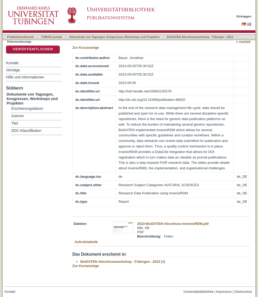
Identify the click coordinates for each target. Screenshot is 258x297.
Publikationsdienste (20, 36)
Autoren (17, 116)
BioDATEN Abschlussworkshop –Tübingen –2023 (200, 36)
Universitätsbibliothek (198, 292)
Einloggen (244, 16)
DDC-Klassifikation (26, 131)
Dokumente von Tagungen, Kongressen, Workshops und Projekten (115, 36)
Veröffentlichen (33, 49)
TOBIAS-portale (51, 36)
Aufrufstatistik (86, 242)
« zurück (243, 42)
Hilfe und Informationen (25, 77)
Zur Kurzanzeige (85, 47)
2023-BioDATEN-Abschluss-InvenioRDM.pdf (173, 224)
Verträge (13, 70)
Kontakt (12, 63)
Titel (14, 123)
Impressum (224, 292)
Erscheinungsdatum (27, 109)
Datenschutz (243, 292)
